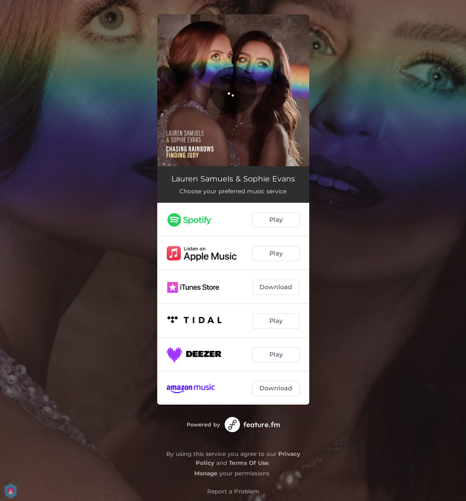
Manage (206, 473)
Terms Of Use (249, 462)
